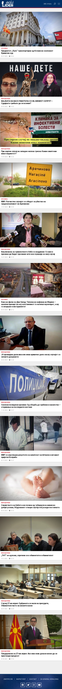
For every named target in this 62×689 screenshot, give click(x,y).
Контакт (33, 679)
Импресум (8, 679)
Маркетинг (21, 679)
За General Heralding (49, 679)
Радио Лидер (7, 4)
